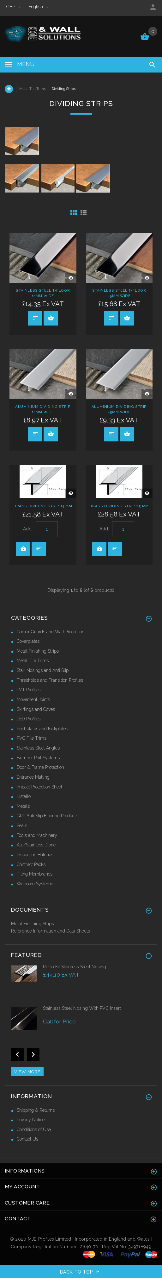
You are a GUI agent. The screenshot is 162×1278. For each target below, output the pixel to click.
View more (27, 1071)
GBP (14, 6)
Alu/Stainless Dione (36, 844)
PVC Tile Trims (31, 738)
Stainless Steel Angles (38, 747)
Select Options (51, 318)
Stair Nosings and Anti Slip (43, 670)
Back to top (81, 1272)
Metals (23, 806)
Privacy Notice (31, 1119)
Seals (22, 825)
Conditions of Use (34, 1129)
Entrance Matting (33, 777)
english (38, 6)
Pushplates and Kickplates (42, 728)
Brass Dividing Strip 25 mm (119, 506)
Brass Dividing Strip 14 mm (43, 506)
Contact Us (27, 1139)
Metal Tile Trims (32, 89)
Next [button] (33, 1054)
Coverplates (28, 641)
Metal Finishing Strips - (34, 923)
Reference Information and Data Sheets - (52, 930)
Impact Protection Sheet (39, 786)
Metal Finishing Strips (38, 651)
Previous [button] (17, 1054)
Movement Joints (33, 699)
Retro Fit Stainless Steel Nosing (74, 966)
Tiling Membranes (34, 873)
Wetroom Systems (35, 883)
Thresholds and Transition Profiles (50, 680)
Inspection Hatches (35, 854)
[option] (81, 984)
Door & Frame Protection (40, 767)
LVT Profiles (28, 689)
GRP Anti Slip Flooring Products (47, 815)
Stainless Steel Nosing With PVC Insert (82, 1008)
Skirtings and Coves (36, 709)
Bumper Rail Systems (38, 757)
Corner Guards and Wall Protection (50, 631)
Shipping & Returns (36, 1110)
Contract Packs (31, 864)
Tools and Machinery (37, 835)
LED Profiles (28, 718)
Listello (24, 796)
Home (9, 89)
